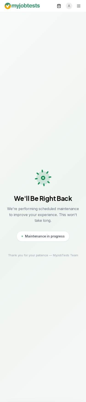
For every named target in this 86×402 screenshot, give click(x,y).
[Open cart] (59, 6)
